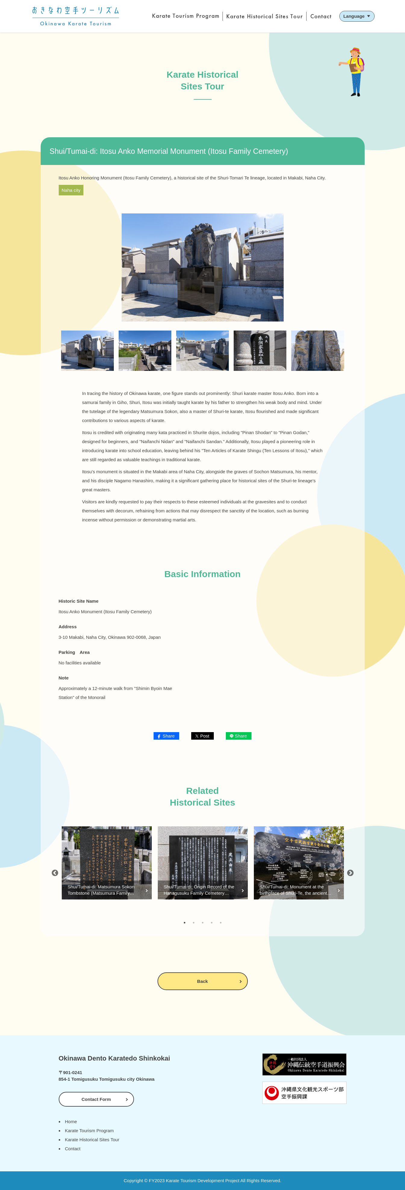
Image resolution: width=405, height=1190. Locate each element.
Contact (73, 1148)
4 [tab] (212, 923)
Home (71, 1121)
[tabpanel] (107, 872)
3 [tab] (203, 923)
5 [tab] (221, 923)
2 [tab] (194, 923)
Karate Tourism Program (89, 1130)
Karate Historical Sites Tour (92, 1139)
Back (202, 981)
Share (169, 735)
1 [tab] (185, 923)
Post (204, 735)
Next (350, 872)
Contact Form (96, 1099)
